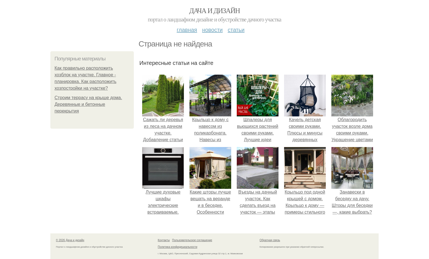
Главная (187, 30)
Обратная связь (270, 240)
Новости (212, 30)
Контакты (164, 240)
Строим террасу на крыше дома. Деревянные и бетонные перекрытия (88, 104)
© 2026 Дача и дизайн (70, 240)
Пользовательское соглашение (192, 240)
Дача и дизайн (214, 11)
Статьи (236, 30)
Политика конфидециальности (177, 246)
